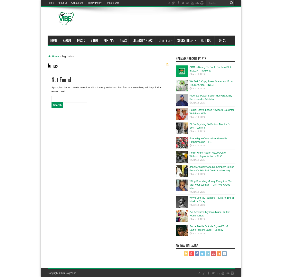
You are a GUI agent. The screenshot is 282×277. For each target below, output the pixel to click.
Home (51, 3)
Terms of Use (112, 3)
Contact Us (77, 3)
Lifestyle (165, 40)
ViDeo (94, 40)
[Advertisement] (163, 22)
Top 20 (221, 40)
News (123, 40)
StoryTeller (186, 40)
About (67, 40)
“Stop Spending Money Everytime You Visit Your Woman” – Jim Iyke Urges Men (211, 185)
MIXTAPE (109, 40)
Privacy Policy (94, 3)
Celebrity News (143, 40)
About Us (62, 3)
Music (81, 40)
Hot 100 (206, 40)
